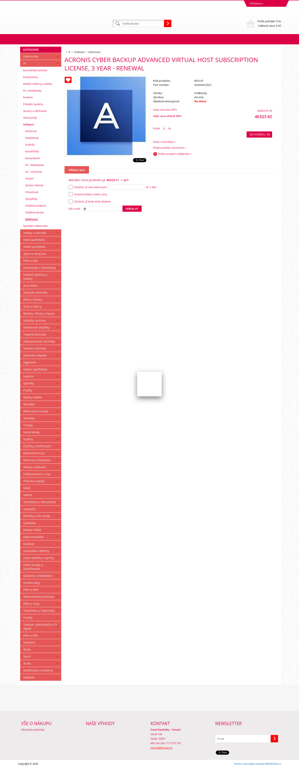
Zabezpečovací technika (39, 341)
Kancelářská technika (35, 70)
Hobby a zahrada (34, 233)
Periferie (28, 97)
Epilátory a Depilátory (37, 576)
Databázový (32, 138)
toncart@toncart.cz (161, 748)
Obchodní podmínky (33, 729)
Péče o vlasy (31, 604)
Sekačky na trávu (34, 320)
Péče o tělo (30, 261)
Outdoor (29, 544)
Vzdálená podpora (35, 205)
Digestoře (29, 362)
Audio (27, 663)
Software (28, 124)
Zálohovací (31, 219)
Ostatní (29, 178)
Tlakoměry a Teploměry (39, 611)
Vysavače (29, 509)
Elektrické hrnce (34, 453)
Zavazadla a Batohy (36, 551)
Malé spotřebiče (34, 240)
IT (24, 63)
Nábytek (29, 677)
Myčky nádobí (32, 397)
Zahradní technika (35, 292)
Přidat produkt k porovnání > (169, 147)
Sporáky (28, 383)
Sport (27, 656)
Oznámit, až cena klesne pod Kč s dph (113, 187)
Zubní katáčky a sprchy (38, 558)
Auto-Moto (30, 285)
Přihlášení (255, 3)
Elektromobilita (33, 537)
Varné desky (31, 432)
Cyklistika (29, 523)
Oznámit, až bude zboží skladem (90, 201)
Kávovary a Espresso (37, 460)
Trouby (28, 425)
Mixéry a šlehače (34, 467)
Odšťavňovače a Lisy (37, 474)
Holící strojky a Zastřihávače (33, 567)
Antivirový (31, 131)
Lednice (28, 376)
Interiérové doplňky (36, 327)
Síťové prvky (30, 118)
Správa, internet (34, 185)
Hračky (28, 618)
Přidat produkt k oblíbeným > (175, 154)
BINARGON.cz (273, 764)
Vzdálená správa (34, 212)
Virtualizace (31, 192)
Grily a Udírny (32, 306)
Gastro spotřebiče (35, 369)
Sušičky (28, 439)
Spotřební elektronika (35, 226)
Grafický (30, 144)
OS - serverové (33, 172)
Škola (27, 649)
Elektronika (30, 56)
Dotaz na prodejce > (164, 142)
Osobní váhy (31, 583)
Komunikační (32, 158)
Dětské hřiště (32, 530)
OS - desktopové (34, 165)
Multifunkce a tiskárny (38, 670)
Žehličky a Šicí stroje (36, 516)
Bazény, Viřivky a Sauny (38, 313)
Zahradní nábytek (35, 355)
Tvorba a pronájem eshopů (249, 764)
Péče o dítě (30, 590)
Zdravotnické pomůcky (38, 597)
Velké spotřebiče (34, 247)
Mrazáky (29, 404)
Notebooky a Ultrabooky (39, 268)
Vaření (27, 495)
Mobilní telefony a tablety (37, 84)
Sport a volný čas (34, 254)
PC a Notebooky (32, 90)
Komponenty (30, 77)
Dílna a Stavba (32, 299)
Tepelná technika (34, 334)
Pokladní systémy (33, 104)
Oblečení (29, 642)
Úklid (26, 488)
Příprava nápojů (34, 481)
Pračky (27, 390)
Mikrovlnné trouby (35, 411)
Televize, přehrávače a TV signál (40, 626)
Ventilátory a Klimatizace (39, 502)
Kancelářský (32, 151)
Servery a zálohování (35, 111)
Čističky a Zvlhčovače (37, 446)
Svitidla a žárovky (34, 348)
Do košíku (258, 134)
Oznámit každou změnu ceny (88, 194)
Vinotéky (29, 418)
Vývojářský (31, 199)
